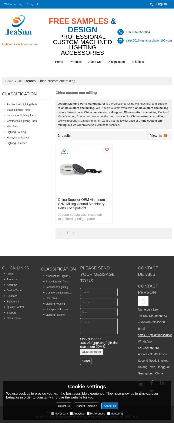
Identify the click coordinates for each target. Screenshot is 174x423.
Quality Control (15, 307)
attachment (91, 352)
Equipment (13, 301)
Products (75, 61)
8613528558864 (148, 348)
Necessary (59, 413)
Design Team (116, 61)
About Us (94, 61)
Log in (21, 4)
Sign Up (34, 4)
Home (59, 61)
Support (11, 312)
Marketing (115, 413)
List (160, 136)
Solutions (138, 61)
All (20, 81)
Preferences (96, 413)
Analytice (77, 413)
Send (86, 361)
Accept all (110, 405)
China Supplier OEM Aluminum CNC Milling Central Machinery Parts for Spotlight (81, 204)
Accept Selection (86, 405)
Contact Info (14, 318)
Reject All (64, 405)
